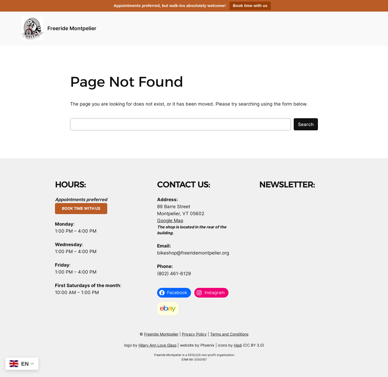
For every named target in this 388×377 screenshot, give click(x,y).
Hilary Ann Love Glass (157, 345)
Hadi (238, 345)
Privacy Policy (194, 334)
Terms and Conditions (229, 334)
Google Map (170, 220)
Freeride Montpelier (71, 28)
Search (306, 124)
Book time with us (250, 5)
